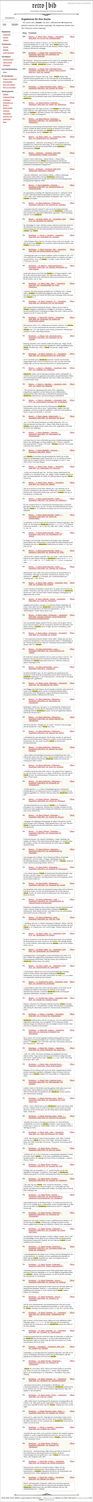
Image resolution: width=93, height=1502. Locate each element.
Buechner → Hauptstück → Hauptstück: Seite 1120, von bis (47, 1347)
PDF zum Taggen (9, 85)
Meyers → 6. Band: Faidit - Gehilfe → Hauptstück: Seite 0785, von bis (48, 583)
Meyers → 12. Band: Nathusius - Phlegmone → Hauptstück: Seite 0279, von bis (47, 204)
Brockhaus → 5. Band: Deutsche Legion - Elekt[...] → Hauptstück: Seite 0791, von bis (47, 1412)
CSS (52, 1500)
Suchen (5, 37)
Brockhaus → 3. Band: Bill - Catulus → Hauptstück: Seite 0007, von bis (46, 1478)
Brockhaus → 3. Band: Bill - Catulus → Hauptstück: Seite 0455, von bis (47, 1049)
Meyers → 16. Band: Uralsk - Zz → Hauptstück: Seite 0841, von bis (47, 950)
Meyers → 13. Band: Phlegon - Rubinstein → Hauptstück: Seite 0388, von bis (47, 800)
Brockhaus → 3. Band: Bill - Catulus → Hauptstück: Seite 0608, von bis (46, 319)
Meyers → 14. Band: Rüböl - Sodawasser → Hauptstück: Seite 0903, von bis (47, 884)
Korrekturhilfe (7, 82)
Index (5, 72)
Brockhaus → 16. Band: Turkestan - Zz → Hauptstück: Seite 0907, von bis (47, 1331)
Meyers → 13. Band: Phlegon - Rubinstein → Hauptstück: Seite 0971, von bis (45, 120)
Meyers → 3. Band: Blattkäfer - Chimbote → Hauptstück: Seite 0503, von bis (46, 187)
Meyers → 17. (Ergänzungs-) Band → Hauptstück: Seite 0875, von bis (48, 999)
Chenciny (6, 111)
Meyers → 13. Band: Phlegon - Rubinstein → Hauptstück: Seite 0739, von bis (45, 851)
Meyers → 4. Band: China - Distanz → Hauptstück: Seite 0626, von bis (46, 37)
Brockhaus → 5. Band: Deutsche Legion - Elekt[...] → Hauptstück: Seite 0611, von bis (47, 87)
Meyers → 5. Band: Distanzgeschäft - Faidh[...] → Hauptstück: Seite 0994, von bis (47, 567)
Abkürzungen (7, 62)
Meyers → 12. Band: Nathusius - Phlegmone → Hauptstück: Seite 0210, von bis (46, 732)
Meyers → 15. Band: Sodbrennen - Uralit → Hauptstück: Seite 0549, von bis (46, 901)
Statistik (5, 50)
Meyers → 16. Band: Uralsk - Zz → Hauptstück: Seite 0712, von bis (47, 934)
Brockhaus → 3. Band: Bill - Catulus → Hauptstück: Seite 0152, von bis (46, 1032)
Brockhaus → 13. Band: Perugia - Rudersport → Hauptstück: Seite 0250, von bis (45, 1362)
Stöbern (5, 40)
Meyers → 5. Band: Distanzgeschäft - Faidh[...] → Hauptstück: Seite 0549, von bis (46, 551)
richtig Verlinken (8, 53)
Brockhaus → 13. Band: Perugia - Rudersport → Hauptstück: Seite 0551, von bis (47, 1230)
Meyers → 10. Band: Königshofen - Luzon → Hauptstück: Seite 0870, (44, 668)
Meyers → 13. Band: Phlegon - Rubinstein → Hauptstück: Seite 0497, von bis (46, 816)
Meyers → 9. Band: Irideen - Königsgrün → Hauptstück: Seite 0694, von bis (48, 634)
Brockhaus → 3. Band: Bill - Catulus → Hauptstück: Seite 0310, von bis (47, 1462)
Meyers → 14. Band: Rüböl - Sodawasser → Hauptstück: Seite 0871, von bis (48, 868)
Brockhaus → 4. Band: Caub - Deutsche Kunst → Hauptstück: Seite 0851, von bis (46, 337)
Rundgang (6, 65)
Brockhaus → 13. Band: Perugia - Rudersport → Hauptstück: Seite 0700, (46, 1265)
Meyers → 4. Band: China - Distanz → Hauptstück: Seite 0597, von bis (46, 467)
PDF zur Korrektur (9, 87)
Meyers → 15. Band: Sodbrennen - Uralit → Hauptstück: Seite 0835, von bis (44, 918)
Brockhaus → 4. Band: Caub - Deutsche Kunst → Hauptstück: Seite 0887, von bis (46, 54)
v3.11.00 (51, 1498)
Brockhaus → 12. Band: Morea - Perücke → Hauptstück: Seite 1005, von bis (45, 1196)
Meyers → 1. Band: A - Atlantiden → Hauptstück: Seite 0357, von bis (47, 385)
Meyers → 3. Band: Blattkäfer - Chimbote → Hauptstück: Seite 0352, (44, 451)
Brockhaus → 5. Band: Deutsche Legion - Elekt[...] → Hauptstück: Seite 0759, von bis (47, 1117)
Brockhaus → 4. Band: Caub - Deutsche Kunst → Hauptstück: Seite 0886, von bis (47, 70)
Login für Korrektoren (84, 3)
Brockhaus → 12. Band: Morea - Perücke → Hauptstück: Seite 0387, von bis (44, 1445)
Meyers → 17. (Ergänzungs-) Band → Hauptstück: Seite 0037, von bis (48, 982)
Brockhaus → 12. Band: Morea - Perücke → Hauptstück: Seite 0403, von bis (45, 1149)
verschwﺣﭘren (7, 116)
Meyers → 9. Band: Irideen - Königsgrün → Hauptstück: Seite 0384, (48, 616)
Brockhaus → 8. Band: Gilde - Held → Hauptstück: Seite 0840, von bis (46, 1133)
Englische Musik (8, 97)
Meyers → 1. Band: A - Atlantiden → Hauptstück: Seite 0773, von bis (48, 401)
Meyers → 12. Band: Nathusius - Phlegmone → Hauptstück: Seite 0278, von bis (46, 749)
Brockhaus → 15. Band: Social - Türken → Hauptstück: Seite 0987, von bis (48, 1396)
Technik (5, 47)
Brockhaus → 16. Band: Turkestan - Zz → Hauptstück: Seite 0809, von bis (47, 302)
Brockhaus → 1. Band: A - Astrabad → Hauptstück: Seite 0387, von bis (46, 1015)
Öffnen (72, 37)
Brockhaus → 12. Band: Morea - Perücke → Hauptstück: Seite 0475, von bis (45, 1165)
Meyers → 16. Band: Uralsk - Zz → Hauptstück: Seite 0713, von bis (47, 220)
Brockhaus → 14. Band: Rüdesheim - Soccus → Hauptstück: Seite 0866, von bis (47, 1281)
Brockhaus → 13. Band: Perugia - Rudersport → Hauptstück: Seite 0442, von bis (45, 1214)
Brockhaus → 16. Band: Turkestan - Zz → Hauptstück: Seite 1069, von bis (47, 354)
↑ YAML (44, 1498)
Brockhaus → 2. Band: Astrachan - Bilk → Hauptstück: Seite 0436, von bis (47, 250)
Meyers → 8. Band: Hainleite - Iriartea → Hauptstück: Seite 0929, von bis (47, 600)
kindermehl (7, 119)
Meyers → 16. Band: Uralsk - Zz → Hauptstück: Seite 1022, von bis (47, 966)
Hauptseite (6, 35)
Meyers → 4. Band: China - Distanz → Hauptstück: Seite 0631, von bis (46, 483)
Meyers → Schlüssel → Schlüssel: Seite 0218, (45, 170)
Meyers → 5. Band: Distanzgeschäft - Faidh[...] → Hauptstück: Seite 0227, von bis (48, 499)
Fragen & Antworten (10, 79)
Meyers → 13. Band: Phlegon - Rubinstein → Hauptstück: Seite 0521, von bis (45, 833)
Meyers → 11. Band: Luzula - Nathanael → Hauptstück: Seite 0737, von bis (48, 684)
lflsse (4, 122)
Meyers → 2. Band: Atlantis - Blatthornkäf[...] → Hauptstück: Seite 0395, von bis (47, 417)
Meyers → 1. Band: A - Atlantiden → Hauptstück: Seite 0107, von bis (47, 369)
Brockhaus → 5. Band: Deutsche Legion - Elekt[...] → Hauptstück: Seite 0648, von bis (47, 1100)
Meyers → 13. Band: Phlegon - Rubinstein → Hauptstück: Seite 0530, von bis (47, 103)
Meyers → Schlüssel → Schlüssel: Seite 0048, (45, 154)
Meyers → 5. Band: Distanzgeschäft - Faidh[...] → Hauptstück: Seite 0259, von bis (46, 516)
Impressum (71, 3)
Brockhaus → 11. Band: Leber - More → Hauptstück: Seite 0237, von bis (47, 285)
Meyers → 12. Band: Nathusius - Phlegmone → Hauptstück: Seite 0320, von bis (46, 766)
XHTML (47, 1500)
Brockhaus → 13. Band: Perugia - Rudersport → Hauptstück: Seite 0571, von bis (47, 1248)
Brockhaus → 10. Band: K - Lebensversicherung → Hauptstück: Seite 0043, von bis (48, 267)
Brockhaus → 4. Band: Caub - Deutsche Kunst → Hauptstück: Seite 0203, (46, 1065)
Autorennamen (8, 60)
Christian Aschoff (82, 1498)
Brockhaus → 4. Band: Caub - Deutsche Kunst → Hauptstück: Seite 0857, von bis (46, 1082)
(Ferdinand (6, 100)
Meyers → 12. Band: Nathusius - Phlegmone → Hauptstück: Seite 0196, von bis (46, 719)
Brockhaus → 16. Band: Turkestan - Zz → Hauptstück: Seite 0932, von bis (47, 1380)
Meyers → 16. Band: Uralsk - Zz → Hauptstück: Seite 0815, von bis (47, 137)
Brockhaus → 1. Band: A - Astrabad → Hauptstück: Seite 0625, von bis (46, 236)
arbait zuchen (7, 108)
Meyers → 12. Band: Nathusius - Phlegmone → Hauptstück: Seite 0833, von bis (45, 783)
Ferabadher (7, 114)
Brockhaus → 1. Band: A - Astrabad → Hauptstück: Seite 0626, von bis (46, 1428)
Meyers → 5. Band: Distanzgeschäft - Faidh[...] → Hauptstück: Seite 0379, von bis (46, 534)
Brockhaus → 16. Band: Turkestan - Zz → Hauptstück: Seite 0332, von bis (47, 1314)
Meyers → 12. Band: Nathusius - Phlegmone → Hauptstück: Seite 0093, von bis (45, 701)
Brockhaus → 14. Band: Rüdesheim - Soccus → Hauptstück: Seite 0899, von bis (45, 1298)
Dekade (5, 94)
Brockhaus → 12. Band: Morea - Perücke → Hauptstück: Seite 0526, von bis (48, 1179)
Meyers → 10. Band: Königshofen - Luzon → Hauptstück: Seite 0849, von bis (46, 651)
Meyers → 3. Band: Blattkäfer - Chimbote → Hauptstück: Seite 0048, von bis (45, 434)
